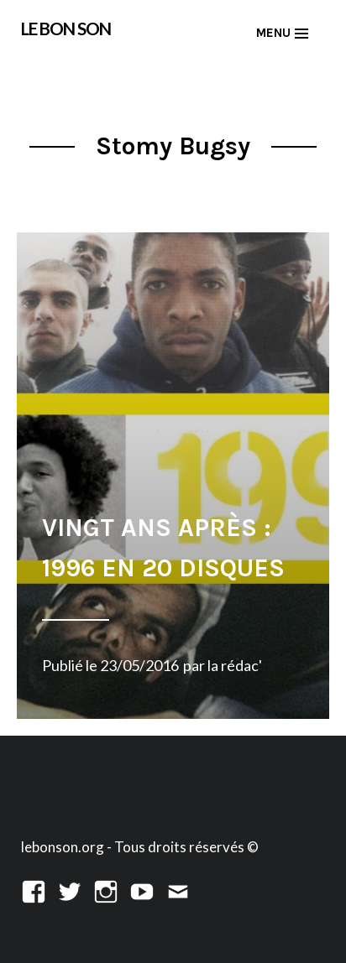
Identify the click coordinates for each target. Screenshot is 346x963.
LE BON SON (66, 28)
